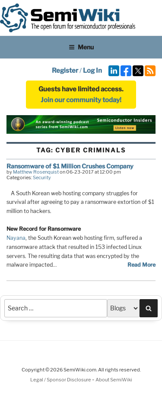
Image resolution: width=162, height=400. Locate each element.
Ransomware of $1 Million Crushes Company (69, 166)
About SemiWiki (113, 380)
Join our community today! (81, 100)
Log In (92, 70)
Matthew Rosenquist (36, 172)
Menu (81, 47)
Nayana (15, 238)
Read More (141, 264)
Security (42, 177)
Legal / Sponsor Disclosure (61, 380)
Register (65, 70)
